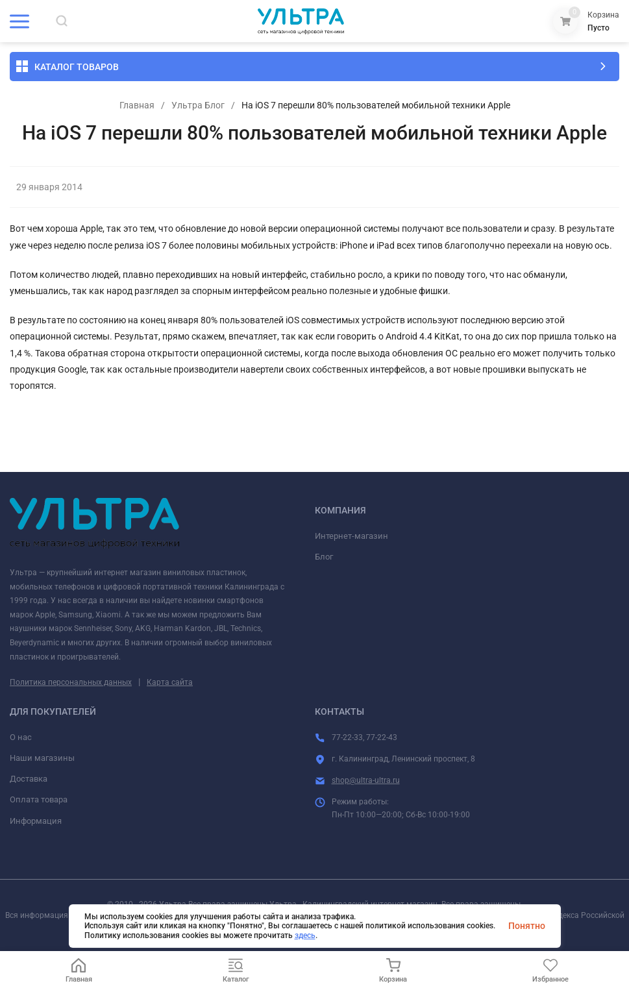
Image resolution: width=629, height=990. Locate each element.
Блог (324, 557)
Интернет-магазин (351, 536)
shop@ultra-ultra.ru (366, 780)
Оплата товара (39, 799)
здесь (305, 935)
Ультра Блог (198, 105)
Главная (136, 105)
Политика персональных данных (71, 682)
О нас (21, 737)
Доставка (28, 779)
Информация (36, 821)
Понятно (526, 926)
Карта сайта (170, 682)
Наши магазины (42, 758)
